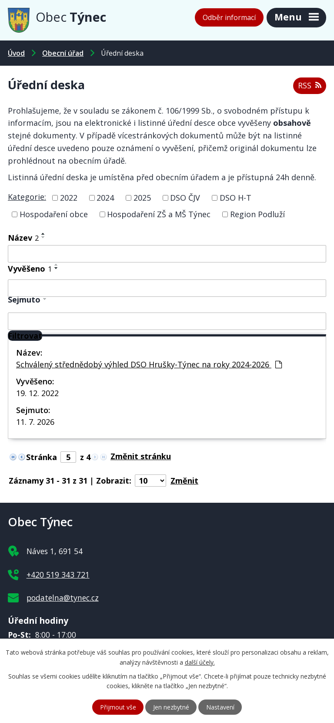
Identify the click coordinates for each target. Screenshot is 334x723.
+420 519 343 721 (58, 574)
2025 (142, 197)
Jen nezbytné (171, 707)
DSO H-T (235, 197)
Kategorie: (27, 197)
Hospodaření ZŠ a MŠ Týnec (158, 214)
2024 (105, 197)
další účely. (200, 662)
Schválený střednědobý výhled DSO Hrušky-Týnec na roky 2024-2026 (149, 364)
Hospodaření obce (54, 214)
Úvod (16, 53)
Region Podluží (257, 214)
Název (23, 237)
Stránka (41, 457)
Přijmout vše (118, 707)
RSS (309, 85)
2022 (68, 197)
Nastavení (220, 707)
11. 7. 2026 (35, 422)
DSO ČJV (185, 197)
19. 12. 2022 (37, 393)
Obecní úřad (63, 53)
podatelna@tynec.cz (63, 597)
